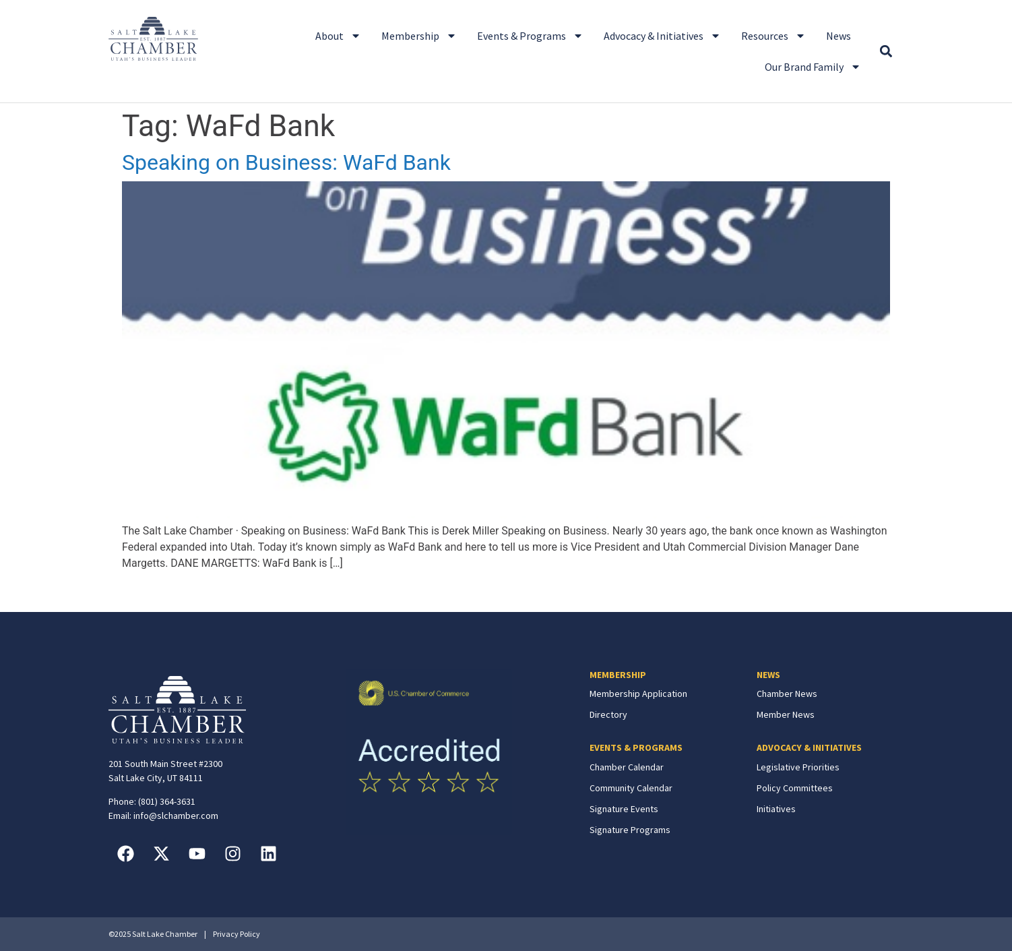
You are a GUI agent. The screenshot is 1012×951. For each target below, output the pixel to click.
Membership (419, 36)
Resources (773, 36)
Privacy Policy (236, 934)
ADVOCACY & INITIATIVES (809, 747)
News (838, 35)
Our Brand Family (813, 67)
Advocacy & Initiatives (662, 36)
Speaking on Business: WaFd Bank (286, 162)
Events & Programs (530, 36)
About (338, 36)
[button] (886, 51)
